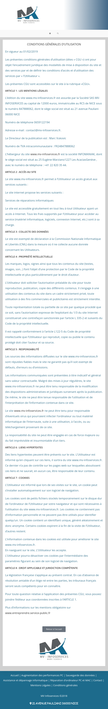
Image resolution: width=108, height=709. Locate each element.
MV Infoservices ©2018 (54, 696)
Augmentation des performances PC (42, 675)
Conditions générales (65, 685)
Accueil (15, 675)
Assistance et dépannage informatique (25, 680)
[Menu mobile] (50, 33)
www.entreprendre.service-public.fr (27, 613)
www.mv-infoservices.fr (45, 154)
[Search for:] (57, 33)
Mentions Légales (40, 685)
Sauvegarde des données (80, 675)
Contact (97, 680)
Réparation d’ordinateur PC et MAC (70, 680)
